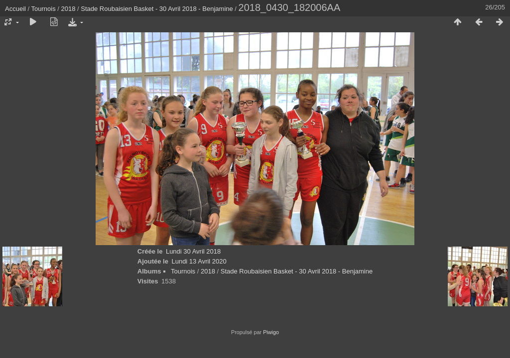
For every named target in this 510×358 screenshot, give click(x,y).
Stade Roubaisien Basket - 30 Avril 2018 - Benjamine (157, 8)
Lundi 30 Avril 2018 (193, 251)
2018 (68, 8)
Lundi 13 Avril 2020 (198, 261)
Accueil (15, 8)
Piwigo (271, 332)
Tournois (43, 8)
